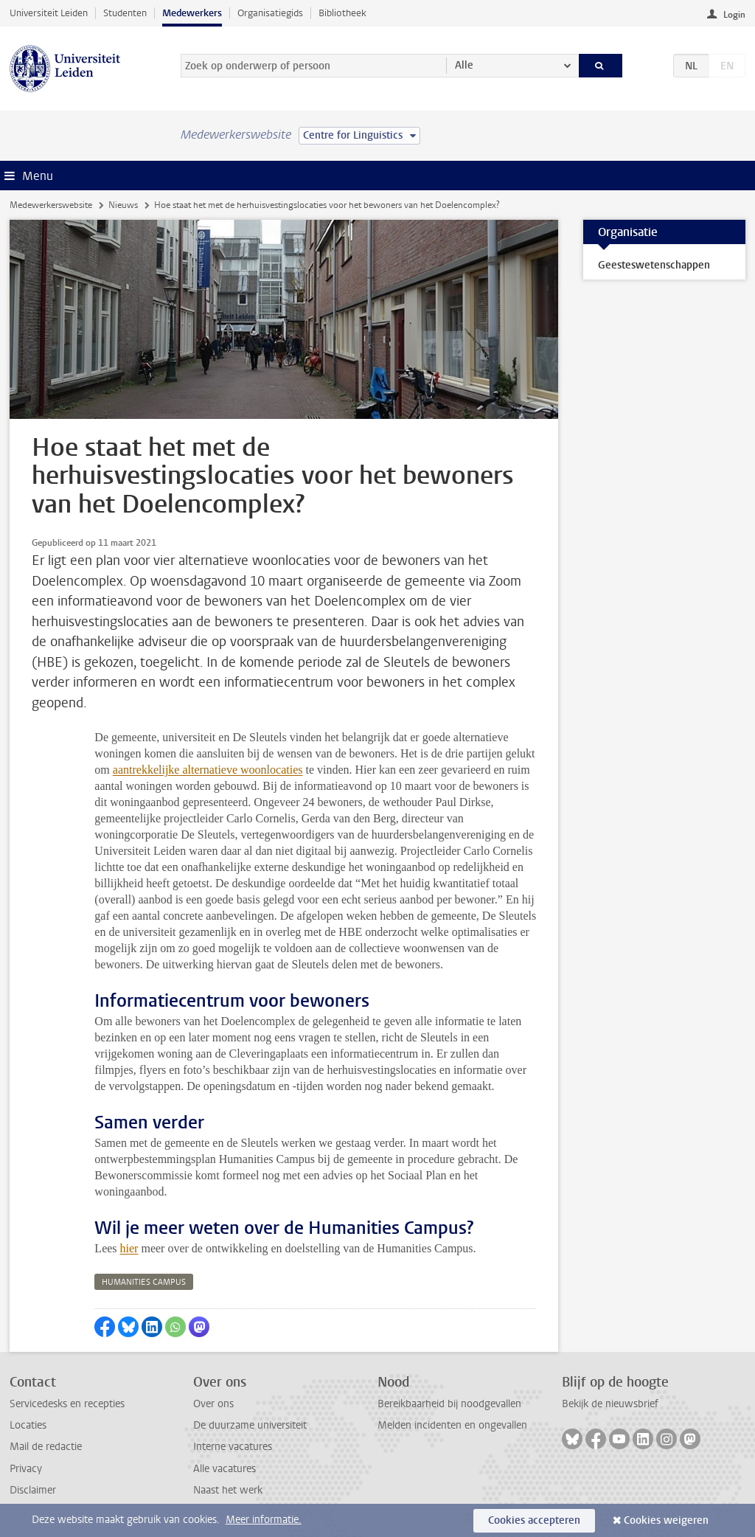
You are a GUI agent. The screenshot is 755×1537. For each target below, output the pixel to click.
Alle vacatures (224, 1469)
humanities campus (144, 1282)
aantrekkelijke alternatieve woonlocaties (208, 769)
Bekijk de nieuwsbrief (610, 1404)
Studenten (125, 13)
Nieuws (123, 205)
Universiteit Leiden (49, 13)
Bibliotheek (342, 13)
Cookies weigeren (666, 1520)
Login (734, 15)
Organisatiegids (270, 13)
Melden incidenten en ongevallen (452, 1425)
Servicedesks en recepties (67, 1404)
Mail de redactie (46, 1447)
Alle (464, 65)
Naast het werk (227, 1490)
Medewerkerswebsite (51, 205)
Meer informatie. (264, 1520)
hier (129, 1248)
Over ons (213, 1404)
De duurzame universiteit (250, 1425)
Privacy (26, 1469)
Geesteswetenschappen (654, 265)
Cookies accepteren (534, 1520)
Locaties (28, 1425)
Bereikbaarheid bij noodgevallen (449, 1404)
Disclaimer (33, 1490)
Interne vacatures (232, 1447)
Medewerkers (192, 13)
